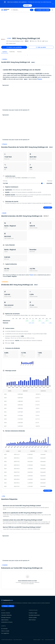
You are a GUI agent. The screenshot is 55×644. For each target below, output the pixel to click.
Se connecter (4, 628)
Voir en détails (47, 207)
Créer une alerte (41, 47)
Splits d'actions (4, 619)
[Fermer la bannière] (53, 4)
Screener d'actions (5, 612)
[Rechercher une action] (19, 10)
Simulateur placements (34, 615)
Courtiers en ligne (33, 612)
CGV (43, 639)
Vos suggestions (5, 633)
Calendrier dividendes (6, 615)
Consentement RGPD (49, 639)
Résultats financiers (6, 617)
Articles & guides (33, 617)
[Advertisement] (27, 24)
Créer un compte (5, 631)
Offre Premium (32, 619)
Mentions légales (37, 639)
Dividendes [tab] (12, 51)
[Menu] (52, 9)
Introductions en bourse (6, 622)
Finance (45, 41)
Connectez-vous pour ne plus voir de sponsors (15, 110)
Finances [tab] (19, 51)
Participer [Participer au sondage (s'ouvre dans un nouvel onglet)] (27, 5)
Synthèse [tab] (4, 51)
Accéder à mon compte (42, 10)
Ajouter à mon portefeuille (14, 47)
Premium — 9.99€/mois (8, 606)
